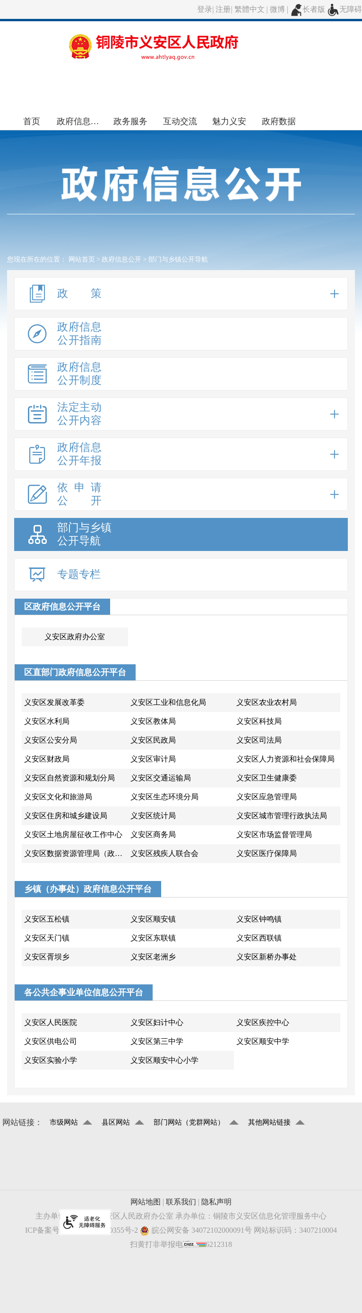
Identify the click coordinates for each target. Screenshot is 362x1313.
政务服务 (130, 121)
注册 (223, 9)
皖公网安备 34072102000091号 (196, 1230)
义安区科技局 (259, 721)
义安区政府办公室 (74, 637)
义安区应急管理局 (266, 797)
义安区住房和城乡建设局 (65, 816)
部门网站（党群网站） (189, 1122)
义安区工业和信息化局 (168, 702)
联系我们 (181, 1202)
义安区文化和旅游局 (58, 797)
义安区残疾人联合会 (164, 853)
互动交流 (180, 121)
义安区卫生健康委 (266, 778)
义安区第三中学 (156, 1041)
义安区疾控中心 (262, 1022)
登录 (204, 9)
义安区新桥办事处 (266, 957)
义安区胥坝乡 (46, 957)
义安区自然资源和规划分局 (69, 778)
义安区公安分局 (50, 740)
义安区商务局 (153, 834)
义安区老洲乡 (153, 957)
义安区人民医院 (50, 1022)
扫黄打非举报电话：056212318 (181, 1244)
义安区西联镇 (259, 938)
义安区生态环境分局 (164, 797)
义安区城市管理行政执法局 (281, 816)
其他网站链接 (269, 1122)
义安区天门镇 (46, 938)
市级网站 (64, 1122)
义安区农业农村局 (266, 702)
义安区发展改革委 (54, 702)
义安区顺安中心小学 (164, 1060)
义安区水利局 (46, 721)
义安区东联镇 (153, 938)
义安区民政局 (153, 740)
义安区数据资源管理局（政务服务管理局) (76, 853)
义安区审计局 (153, 759)
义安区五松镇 (46, 919)
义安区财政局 (46, 759)
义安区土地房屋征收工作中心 (73, 834)
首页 (31, 121)
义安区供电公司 (50, 1041)
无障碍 (344, 9)
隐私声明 (216, 1202)
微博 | (280, 9)
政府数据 (279, 121)
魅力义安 (229, 121)
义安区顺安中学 (262, 1041)
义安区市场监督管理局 (274, 834)
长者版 (307, 9)
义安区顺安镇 (153, 919)
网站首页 (82, 259)
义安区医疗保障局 (266, 853)
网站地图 (145, 1202)
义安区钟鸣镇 (259, 919)
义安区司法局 (259, 740)
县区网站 (116, 1122)
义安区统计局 (153, 816)
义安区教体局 (153, 721)
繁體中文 (249, 9)
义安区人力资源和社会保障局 (285, 759)
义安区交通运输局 (160, 778)
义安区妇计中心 (156, 1022)
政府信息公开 (81, 121)
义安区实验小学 (50, 1060)
